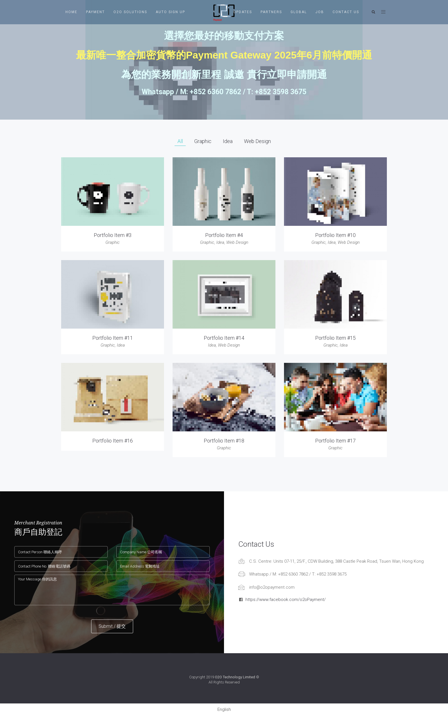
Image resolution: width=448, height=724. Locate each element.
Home (71, 12)
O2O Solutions (130, 12)
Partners (271, 12)
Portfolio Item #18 (224, 441)
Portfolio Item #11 (112, 338)
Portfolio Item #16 (112, 441)
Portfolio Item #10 (335, 235)
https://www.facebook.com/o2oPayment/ (285, 599)
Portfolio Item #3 (112, 235)
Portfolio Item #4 (224, 235)
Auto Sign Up (170, 12)
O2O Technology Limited (235, 677)
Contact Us (346, 12)
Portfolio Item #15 (335, 338)
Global (299, 12)
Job (319, 12)
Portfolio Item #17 (335, 441)
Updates (242, 12)
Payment (95, 12)
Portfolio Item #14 (224, 338)
